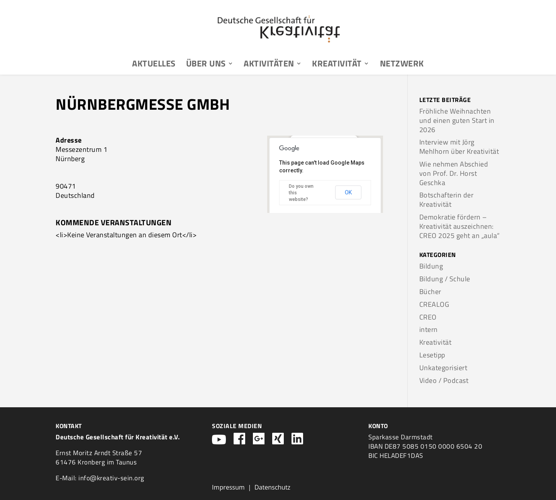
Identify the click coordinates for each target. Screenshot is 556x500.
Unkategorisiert (443, 367)
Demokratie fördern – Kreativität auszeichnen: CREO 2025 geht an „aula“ (459, 226)
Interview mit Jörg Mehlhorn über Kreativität (459, 146)
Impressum (228, 487)
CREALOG (434, 304)
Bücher (430, 291)
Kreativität (337, 65)
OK (348, 192)
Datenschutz (272, 487)
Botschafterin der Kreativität (446, 199)
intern (428, 329)
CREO (428, 317)
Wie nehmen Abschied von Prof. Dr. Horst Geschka (453, 173)
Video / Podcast (444, 380)
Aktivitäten (269, 65)
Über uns (206, 65)
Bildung (431, 266)
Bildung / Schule (444, 279)
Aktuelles (154, 65)
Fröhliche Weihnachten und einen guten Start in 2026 (457, 120)
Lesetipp (432, 355)
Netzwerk (402, 65)
